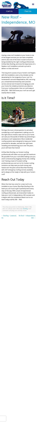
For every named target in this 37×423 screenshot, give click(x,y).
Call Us (9, 11)
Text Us (27, 11)
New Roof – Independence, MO (18, 19)
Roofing (25, 209)
